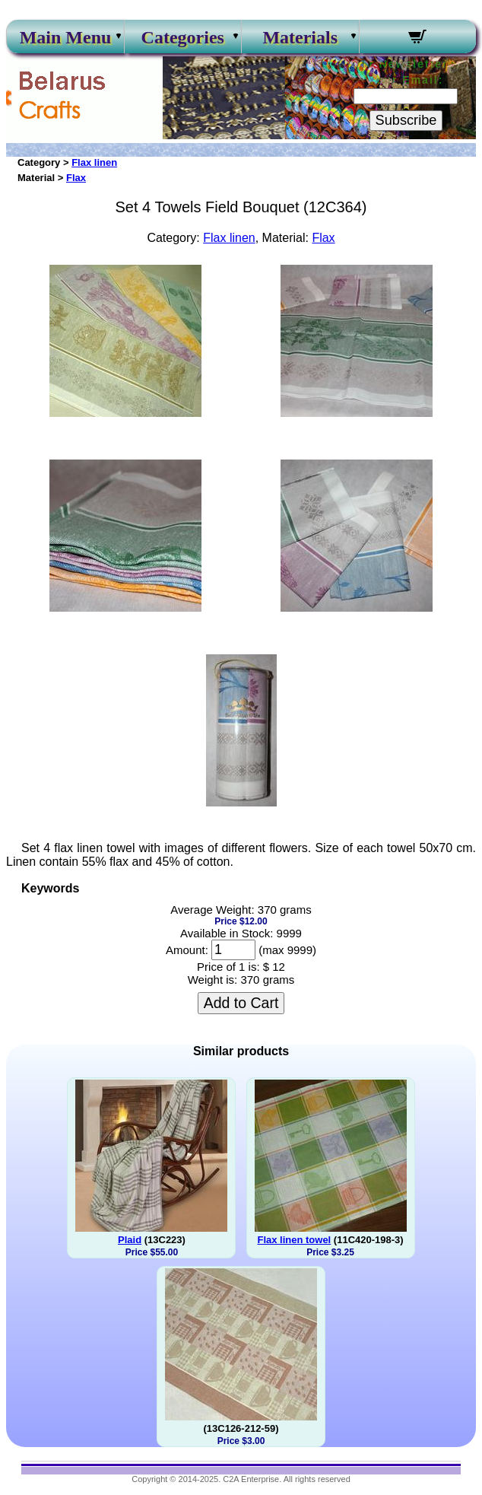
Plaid (129, 1239)
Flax (76, 177)
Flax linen (94, 162)
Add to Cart (241, 1002)
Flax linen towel (294, 1239)
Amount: (187, 949)
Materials (300, 37)
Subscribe (406, 120)
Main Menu (65, 37)
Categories (182, 37)
